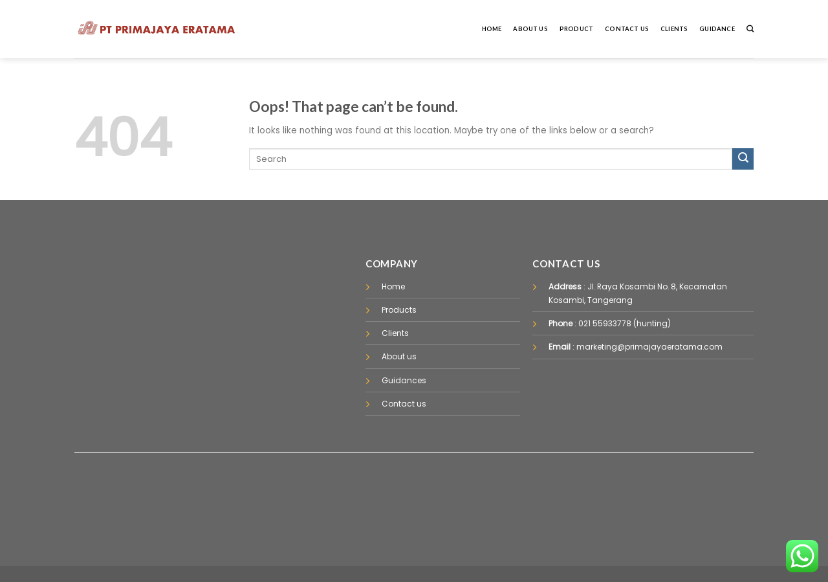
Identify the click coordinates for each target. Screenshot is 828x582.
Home (492, 28)
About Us (530, 28)
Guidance (717, 28)
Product (576, 28)
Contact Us (627, 28)
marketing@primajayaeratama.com (649, 346)
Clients (674, 28)
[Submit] (743, 159)
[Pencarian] (750, 28)
